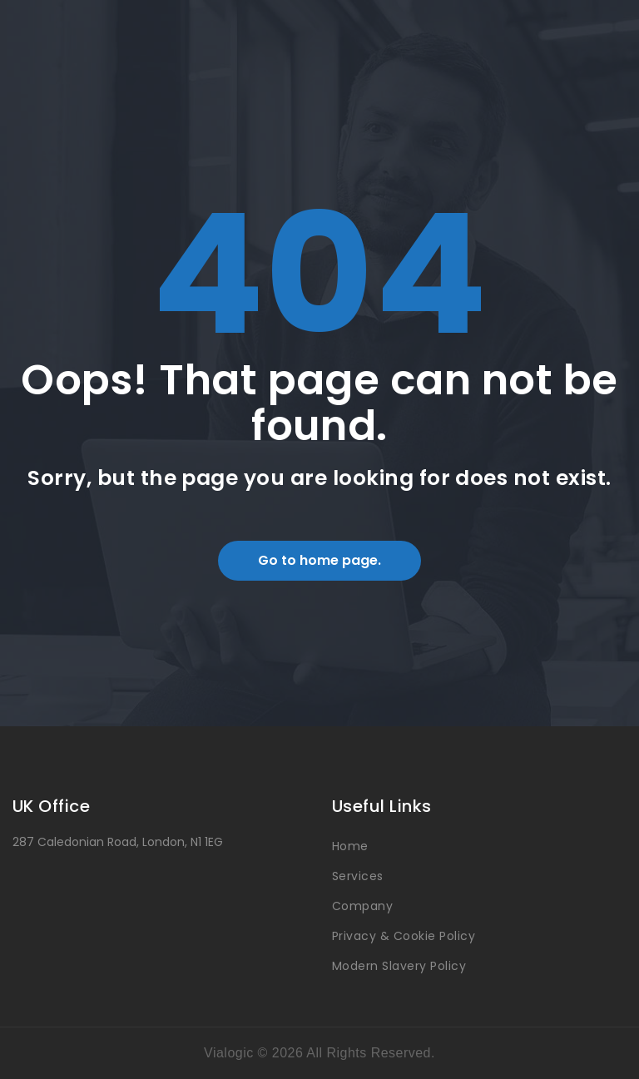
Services (358, 876)
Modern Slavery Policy (399, 966)
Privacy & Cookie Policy (403, 936)
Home (350, 846)
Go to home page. (319, 560)
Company (362, 906)
